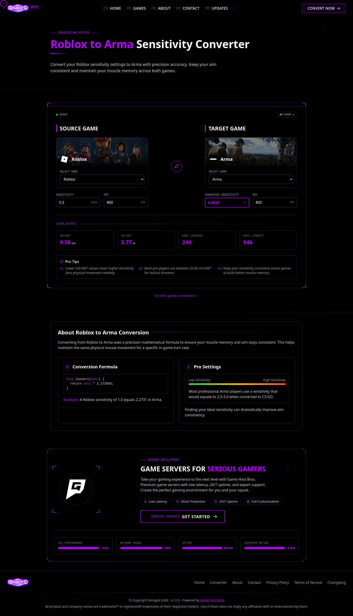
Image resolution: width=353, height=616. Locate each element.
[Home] (112, 8)
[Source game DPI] (126, 202)
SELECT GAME (69, 171)
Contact (254, 582)
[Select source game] (102, 179)
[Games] (136, 8)
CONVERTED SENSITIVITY (222, 195)
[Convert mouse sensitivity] (324, 8)
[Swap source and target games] (176, 166)
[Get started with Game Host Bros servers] (182, 516)
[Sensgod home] (18, 8)
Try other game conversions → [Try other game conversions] (176, 295)
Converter (218, 582)
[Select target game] (251, 179)
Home (199, 582)
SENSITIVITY (65, 195)
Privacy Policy (277, 582)
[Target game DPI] (275, 202)
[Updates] (221, 8)
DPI (106, 195)
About (237, 582)
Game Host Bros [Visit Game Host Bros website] (212, 600)
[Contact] (187, 8)
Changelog (337, 582)
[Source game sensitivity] (78, 202)
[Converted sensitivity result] (227, 203)
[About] (161, 8)
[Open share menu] (287, 115)
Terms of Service (308, 582)
